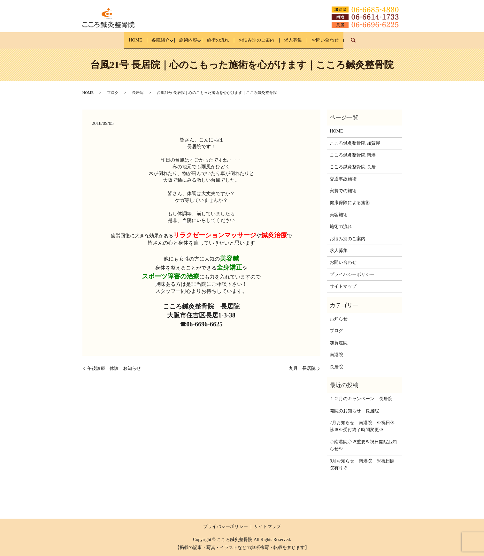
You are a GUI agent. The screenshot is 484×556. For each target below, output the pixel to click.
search (375, 43)
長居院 (137, 92)
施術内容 (182, 40)
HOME (119, 40)
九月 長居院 (302, 368)
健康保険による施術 (350, 202)
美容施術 (339, 214)
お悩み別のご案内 (261, 40)
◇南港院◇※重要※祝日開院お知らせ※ (363, 445)
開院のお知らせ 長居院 (354, 410)
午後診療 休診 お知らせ (114, 368)
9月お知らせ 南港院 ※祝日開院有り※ (362, 464)
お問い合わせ (341, 40)
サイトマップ (343, 286)
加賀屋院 (339, 342)
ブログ (113, 92)
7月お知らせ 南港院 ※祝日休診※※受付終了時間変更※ (362, 426)
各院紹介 (149, 40)
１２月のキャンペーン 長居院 (361, 398)
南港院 (336, 354)
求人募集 (303, 40)
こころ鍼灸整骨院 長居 (353, 166)
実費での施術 (343, 190)
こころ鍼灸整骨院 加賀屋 (355, 143)
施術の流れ (217, 40)
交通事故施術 (343, 178)
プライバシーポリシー (352, 274)
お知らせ (339, 318)
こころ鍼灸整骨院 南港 (353, 155)
